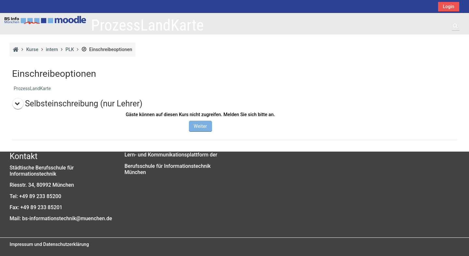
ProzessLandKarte (32, 88)
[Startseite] (45, 20)
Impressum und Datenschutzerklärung (49, 244)
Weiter (200, 126)
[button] (456, 26)
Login (448, 6)
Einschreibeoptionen (106, 49)
